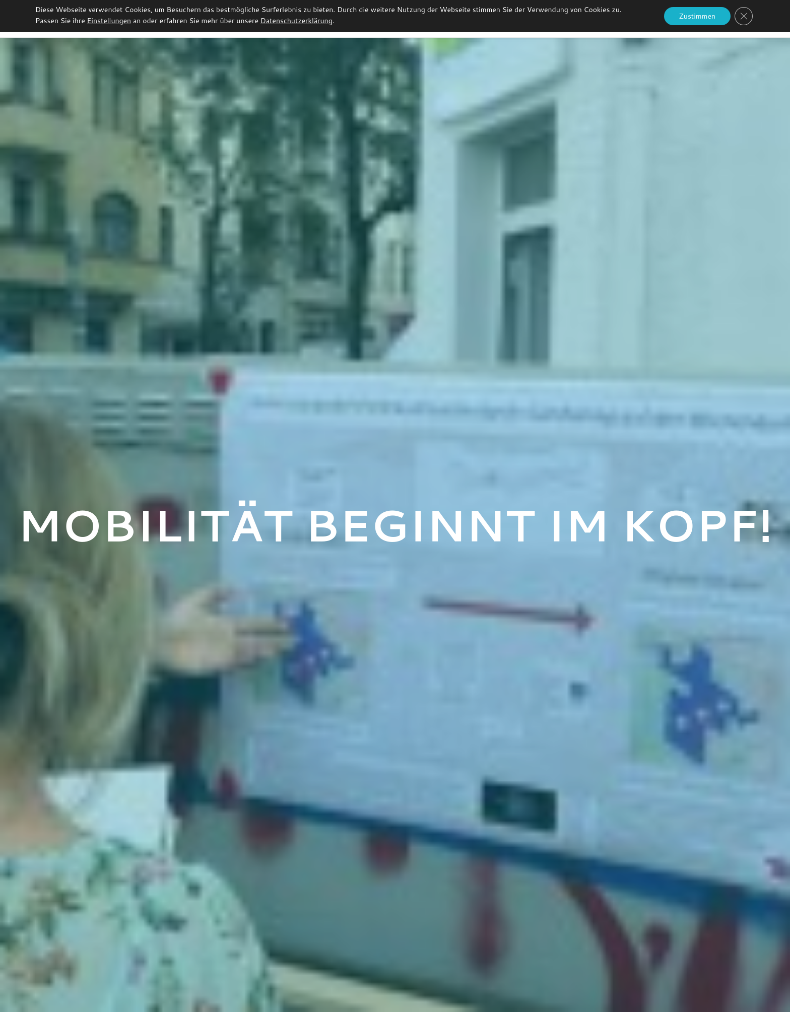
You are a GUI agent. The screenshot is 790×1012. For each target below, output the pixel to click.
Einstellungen (109, 20)
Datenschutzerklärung (296, 21)
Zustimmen (697, 16)
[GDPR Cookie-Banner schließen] (744, 16)
